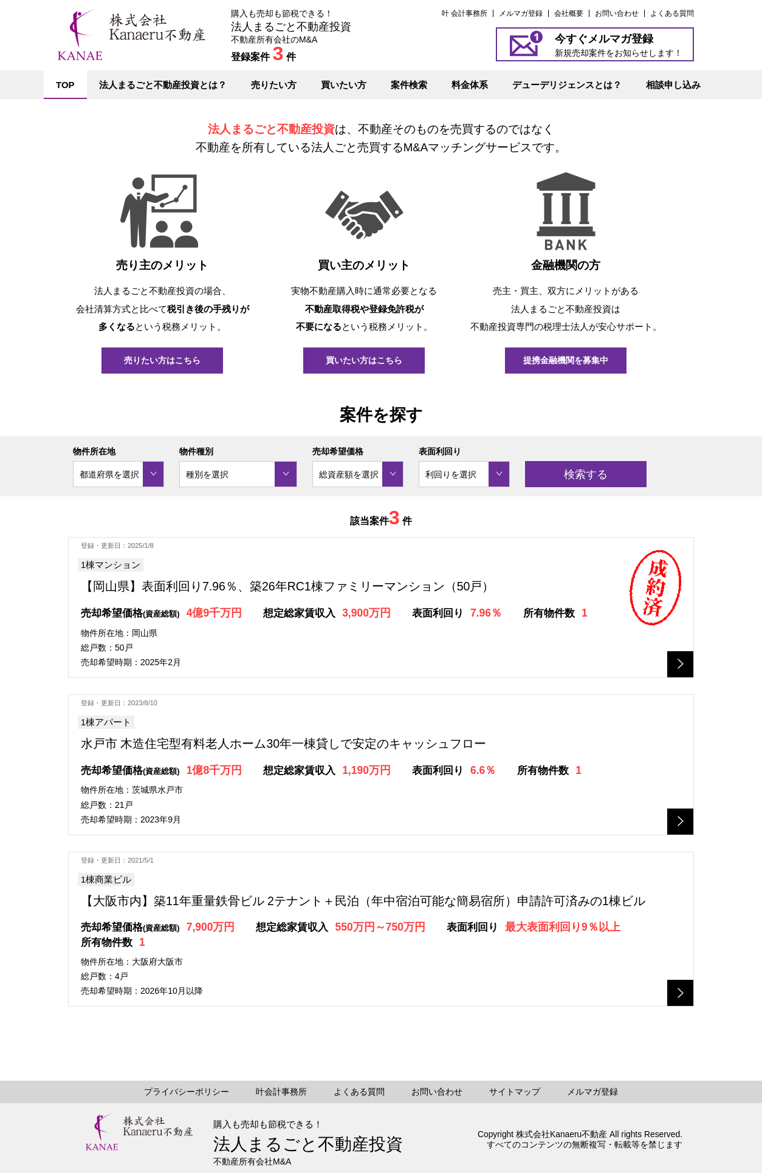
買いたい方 (343, 85)
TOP (65, 85)
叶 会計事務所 (464, 13)
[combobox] (118, 474)
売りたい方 (274, 85)
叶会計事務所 (281, 1091)
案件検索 (409, 85)
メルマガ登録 (521, 13)
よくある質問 (672, 13)
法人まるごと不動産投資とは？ (163, 85)
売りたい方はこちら (162, 360)
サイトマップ (514, 1091)
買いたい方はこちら (364, 360)
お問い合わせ (617, 13)
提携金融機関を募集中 (565, 360)
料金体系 (469, 85)
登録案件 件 (263, 57)
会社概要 (568, 13)
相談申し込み (673, 85)
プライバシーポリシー (186, 1091)
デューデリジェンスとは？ (567, 85)
